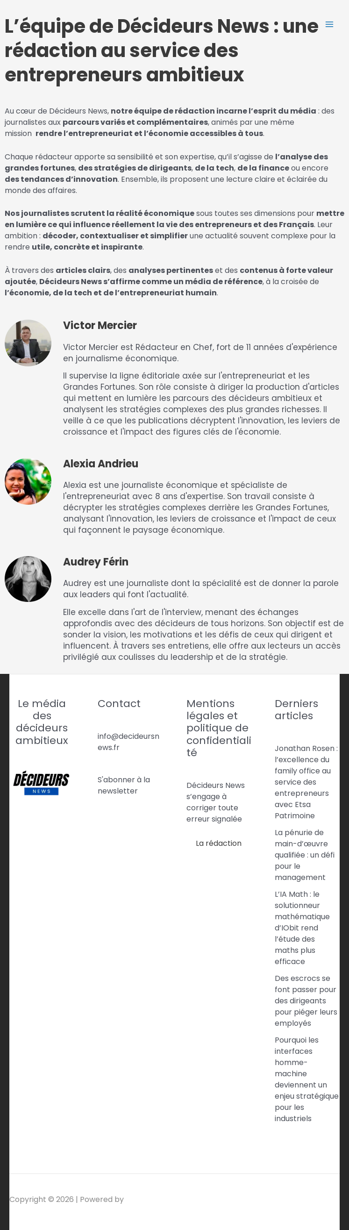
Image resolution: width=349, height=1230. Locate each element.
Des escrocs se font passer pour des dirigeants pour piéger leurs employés (306, 1001)
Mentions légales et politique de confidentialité (218, 728)
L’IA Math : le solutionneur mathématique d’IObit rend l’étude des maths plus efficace (302, 928)
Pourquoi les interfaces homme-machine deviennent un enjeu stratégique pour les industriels (307, 1079)
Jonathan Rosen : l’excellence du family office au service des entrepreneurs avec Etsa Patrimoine (306, 782)
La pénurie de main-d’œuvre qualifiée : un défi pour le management (305, 855)
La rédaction (219, 843)
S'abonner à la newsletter (124, 785)
